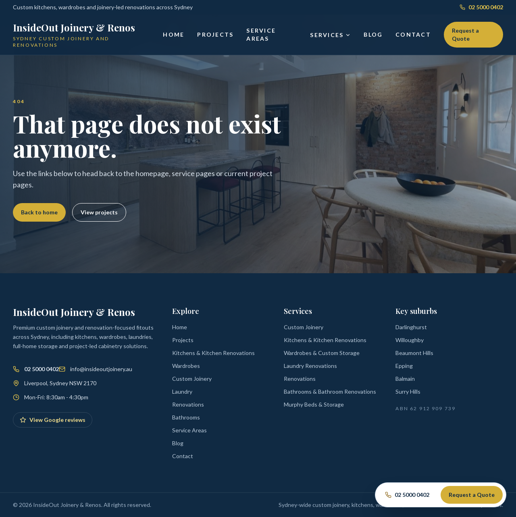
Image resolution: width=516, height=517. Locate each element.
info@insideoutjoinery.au (101, 368)
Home (173, 34)
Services (330, 34)
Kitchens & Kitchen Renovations (213, 352)
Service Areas (261, 34)
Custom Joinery (192, 378)
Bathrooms (186, 417)
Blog (373, 34)
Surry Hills (407, 391)
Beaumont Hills (414, 352)
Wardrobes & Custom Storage (322, 352)
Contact (413, 34)
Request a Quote (465, 34)
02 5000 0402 (481, 7)
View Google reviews (52, 419)
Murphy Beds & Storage (314, 404)
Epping (404, 365)
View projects (99, 212)
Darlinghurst (411, 327)
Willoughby (409, 339)
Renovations (188, 404)
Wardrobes (186, 365)
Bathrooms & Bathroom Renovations (330, 391)
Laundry (182, 391)
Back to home (39, 212)
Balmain (405, 378)
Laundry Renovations (310, 365)
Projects (215, 34)
